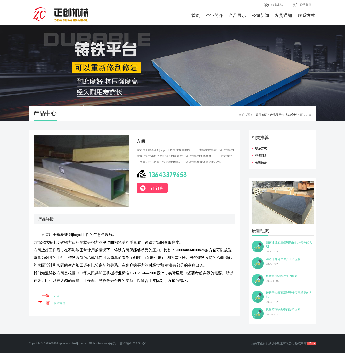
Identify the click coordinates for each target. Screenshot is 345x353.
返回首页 (261, 115)
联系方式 (306, 15)
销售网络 (261, 155)
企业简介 (214, 15)
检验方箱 (59, 303)
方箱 (56, 295)
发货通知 (283, 15)
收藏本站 (277, 4)
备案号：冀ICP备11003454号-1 (127, 343)
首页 (195, 15)
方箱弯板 (291, 115)
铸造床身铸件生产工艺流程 (283, 259)
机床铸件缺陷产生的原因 (282, 276)
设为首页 (305, 4)
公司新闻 (260, 15)
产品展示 (237, 15)
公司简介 (261, 162)
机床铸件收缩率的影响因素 (283, 309)
